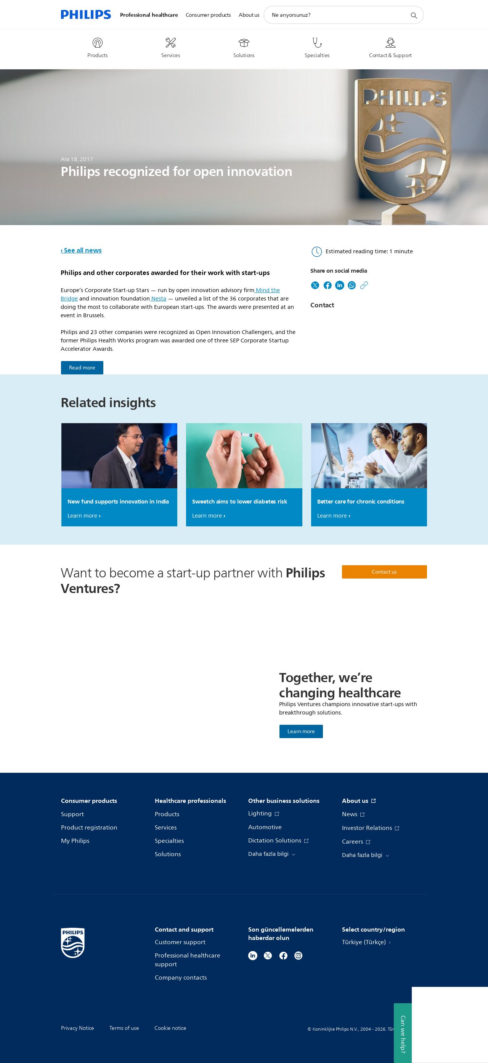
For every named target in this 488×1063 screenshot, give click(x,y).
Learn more (82, 516)
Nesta (158, 299)
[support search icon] (413, 15)
